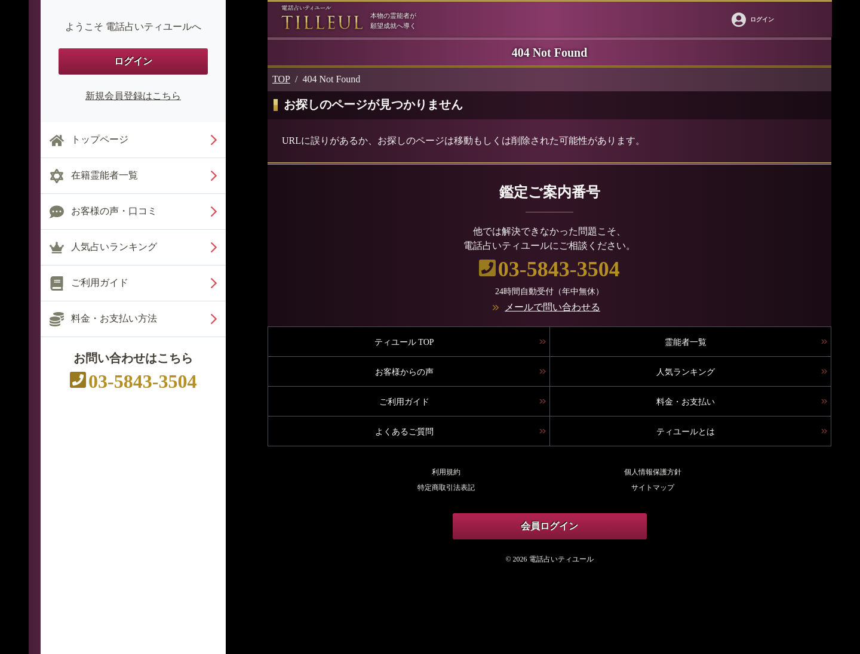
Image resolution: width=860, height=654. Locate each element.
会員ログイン (549, 526)
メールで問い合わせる (552, 307)
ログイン (133, 61)
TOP (281, 79)
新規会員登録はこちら (133, 96)
